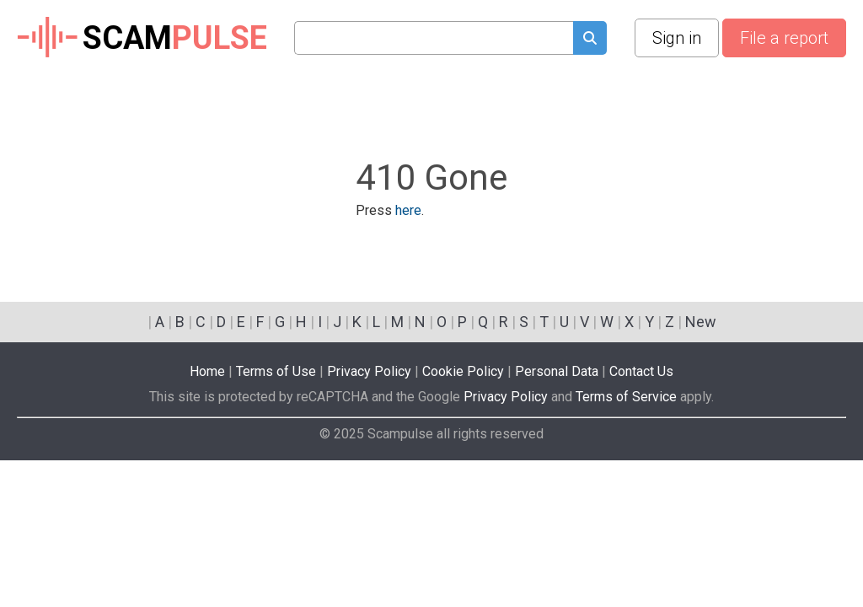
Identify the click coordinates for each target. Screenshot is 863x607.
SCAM (142, 38)
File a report (784, 38)
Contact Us (641, 371)
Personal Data (556, 371)
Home (207, 371)
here (408, 210)
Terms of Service (626, 397)
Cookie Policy (463, 371)
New (700, 321)
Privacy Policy (369, 371)
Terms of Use (276, 371)
